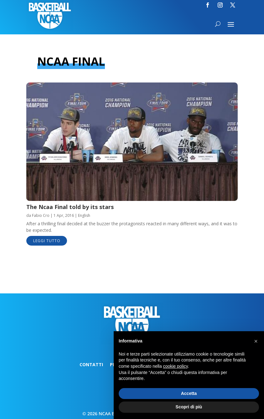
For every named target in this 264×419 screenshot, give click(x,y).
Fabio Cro (40, 215)
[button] (256, 341)
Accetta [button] (189, 393)
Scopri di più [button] (189, 406)
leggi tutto (46, 240)
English (84, 215)
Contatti (91, 364)
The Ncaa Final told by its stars (70, 207)
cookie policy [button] (175, 366)
